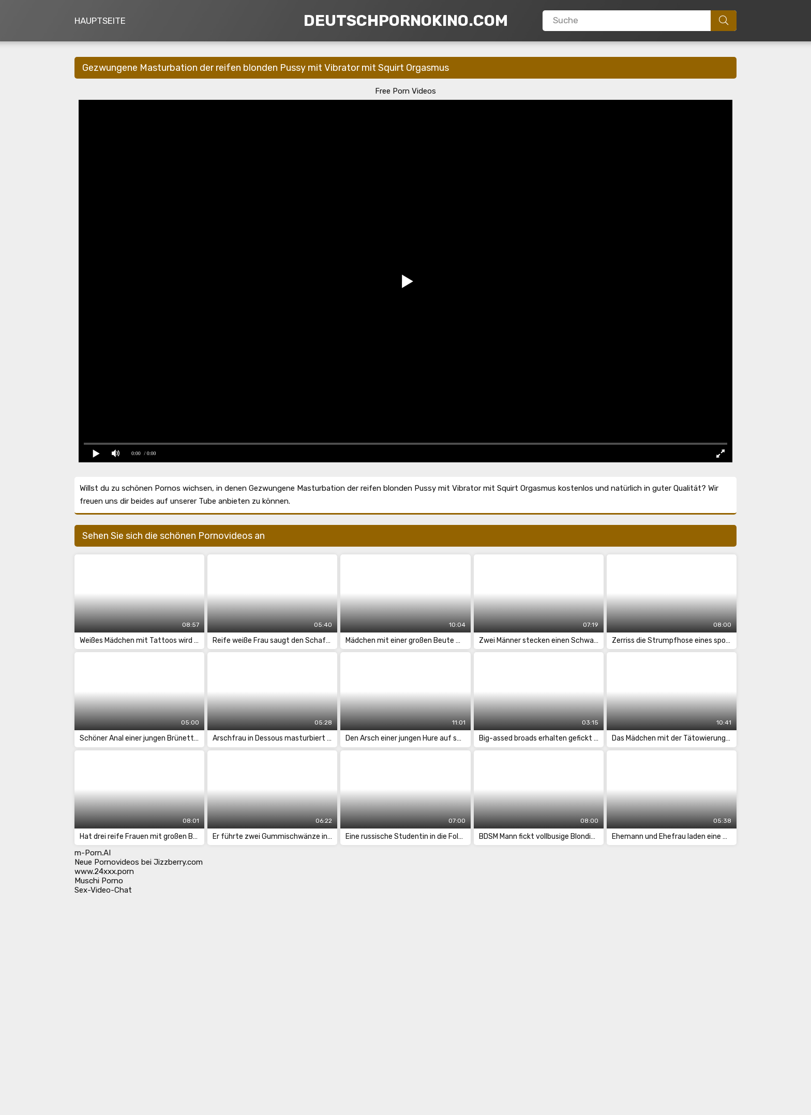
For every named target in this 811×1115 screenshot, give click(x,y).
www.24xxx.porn (104, 871)
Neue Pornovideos (106, 862)
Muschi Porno (98, 880)
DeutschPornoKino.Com (406, 20)
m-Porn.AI (92, 852)
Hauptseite (100, 21)
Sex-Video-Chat (103, 890)
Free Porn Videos (405, 91)
